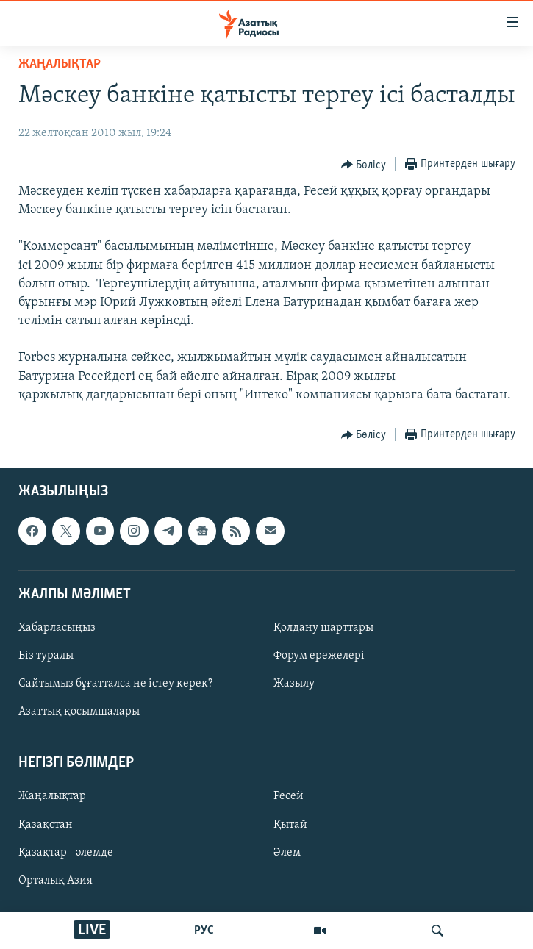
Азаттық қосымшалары (79, 711)
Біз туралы (46, 656)
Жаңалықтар (52, 797)
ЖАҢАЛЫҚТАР (59, 64)
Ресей (288, 797)
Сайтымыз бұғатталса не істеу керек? (115, 684)
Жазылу (294, 684)
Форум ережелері (319, 656)
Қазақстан (45, 825)
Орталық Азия (55, 881)
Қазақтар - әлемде (65, 853)
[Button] (364, 165)
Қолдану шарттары (323, 628)
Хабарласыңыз (57, 628)
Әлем (287, 853)
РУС (204, 931)
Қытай (290, 825)
